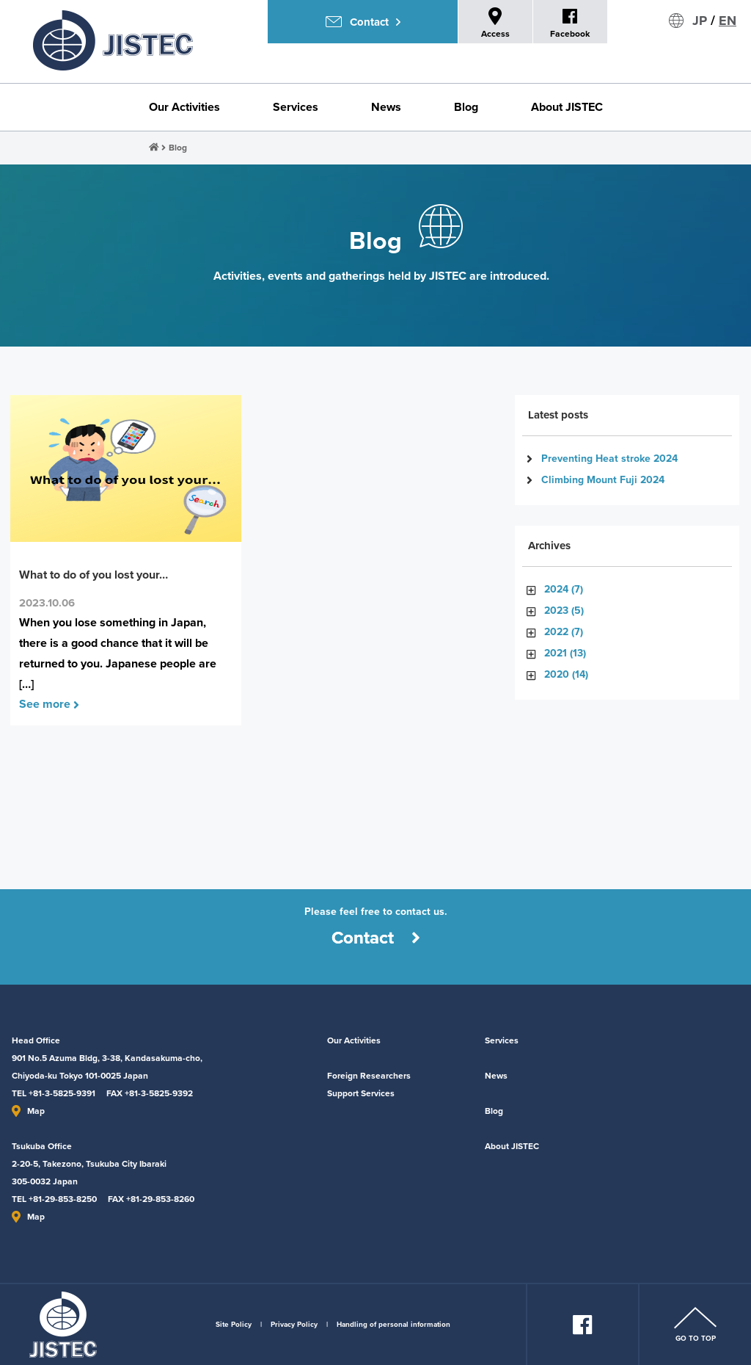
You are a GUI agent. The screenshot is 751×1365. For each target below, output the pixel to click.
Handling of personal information (393, 1324)
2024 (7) (563, 589)
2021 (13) (565, 653)
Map (28, 1111)
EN (727, 20)
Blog (466, 107)
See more (49, 704)
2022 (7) (563, 632)
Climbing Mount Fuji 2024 (602, 480)
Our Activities (184, 107)
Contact (375, 938)
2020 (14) (566, 674)
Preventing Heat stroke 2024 (609, 458)
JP (699, 20)
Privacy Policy (294, 1324)
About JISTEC (567, 107)
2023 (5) (564, 610)
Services (295, 107)
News (386, 107)
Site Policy (234, 1324)
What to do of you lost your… (93, 575)
